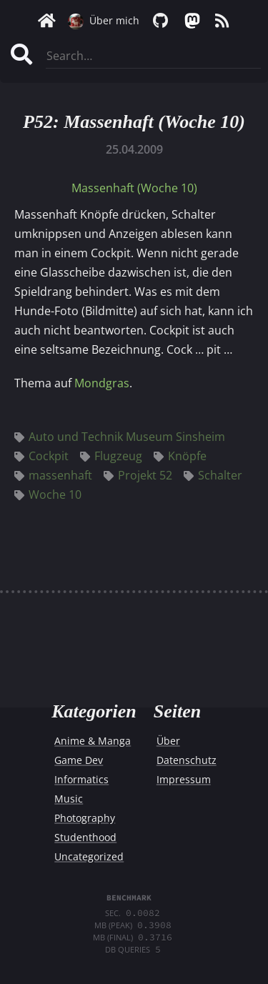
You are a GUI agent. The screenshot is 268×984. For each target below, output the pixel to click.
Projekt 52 (138, 475)
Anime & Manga (92, 740)
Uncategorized (89, 856)
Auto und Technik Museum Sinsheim (119, 436)
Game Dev (78, 760)
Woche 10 (47, 494)
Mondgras (101, 383)
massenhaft (53, 475)
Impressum (184, 779)
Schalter (213, 475)
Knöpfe (180, 456)
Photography (84, 818)
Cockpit (41, 456)
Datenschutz (187, 760)
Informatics (81, 779)
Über (168, 740)
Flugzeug (111, 456)
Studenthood (85, 837)
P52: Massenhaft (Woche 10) (134, 121)
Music (68, 798)
